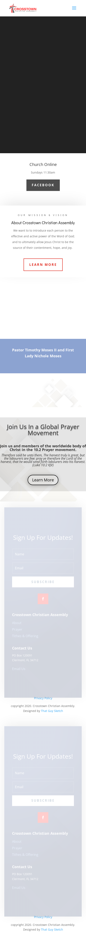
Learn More (43, 264)
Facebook (43, 185)
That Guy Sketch (52, 711)
